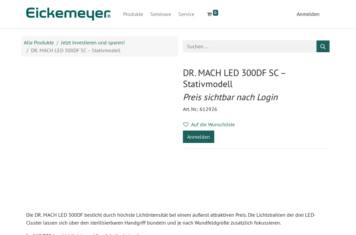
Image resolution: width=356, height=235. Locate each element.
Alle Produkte (39, 42)
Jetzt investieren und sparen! (93, 42)
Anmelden (308, 14)
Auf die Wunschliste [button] (209, 124)
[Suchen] (323, 46)
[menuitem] (133, 14)
